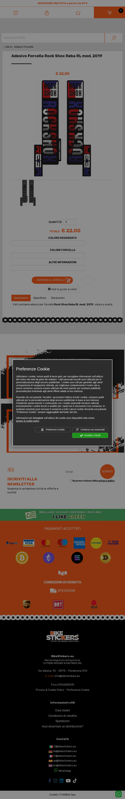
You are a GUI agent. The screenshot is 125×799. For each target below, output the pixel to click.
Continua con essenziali (90, 429)
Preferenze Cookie (53, 429)
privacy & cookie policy (27, 421)
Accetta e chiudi (90, 435)
